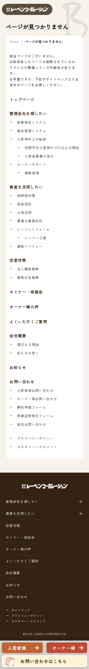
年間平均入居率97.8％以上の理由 (52, 148)
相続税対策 (26, 196)
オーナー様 (63, 648)
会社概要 (17, 336)
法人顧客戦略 (28, 269)
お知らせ (17, 367)
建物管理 (32, 173)
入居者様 (17, 648)
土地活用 (24, 213)
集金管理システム (31, 131)
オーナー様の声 (24, 307)
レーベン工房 (36, 238)
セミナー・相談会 (26, 292)
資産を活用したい (26, 187)
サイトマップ (20, 610)
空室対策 (17, 260)
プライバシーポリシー (35, 438)
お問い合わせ (22, 381)
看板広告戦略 (28, 278)
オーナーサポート (31, 165)
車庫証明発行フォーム (35, 416)
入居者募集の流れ (39, 156)
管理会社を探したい (28, 113)
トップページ (22, 99)
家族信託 (24, 204)
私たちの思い (28, 353)
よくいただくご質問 (28, 322)
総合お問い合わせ (31, 424)
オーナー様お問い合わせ (37, 399)
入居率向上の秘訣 (31, 139)
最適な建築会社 (30, 221)
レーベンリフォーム (33, 229)
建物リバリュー (30, 246)
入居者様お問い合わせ (35, 391)
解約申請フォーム (31, 407)
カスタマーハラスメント (37, 447)
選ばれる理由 (28, 345)
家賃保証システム (31, 122)
